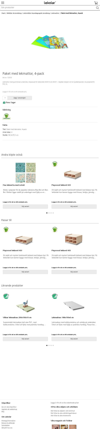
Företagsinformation (8, 421)
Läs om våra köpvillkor (9, 407)
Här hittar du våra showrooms (61, 415)
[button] (46, 212)
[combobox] (50, 7)
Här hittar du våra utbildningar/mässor (64, 413)
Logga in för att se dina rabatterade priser (65, 403)
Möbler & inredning (14, 13)
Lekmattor (55, 13)
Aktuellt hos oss (7, 428)
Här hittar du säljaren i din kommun (63, 411)
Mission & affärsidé (8, 423)
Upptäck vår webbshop (9, 409)
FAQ (3, 412)
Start (3, 13)
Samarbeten (6, 425)
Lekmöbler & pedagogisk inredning (36, 13)
